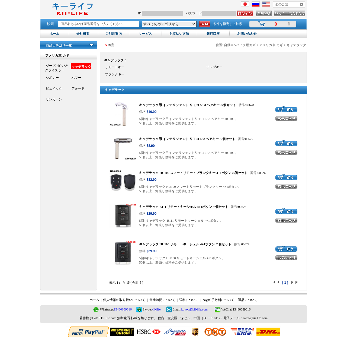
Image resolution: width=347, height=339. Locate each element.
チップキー (214, 67)
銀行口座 (213, 34)
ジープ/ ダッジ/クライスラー (56, 68)
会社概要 (82, 34)
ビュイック (53, 88)
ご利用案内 (113, 34)
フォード (78, 88)
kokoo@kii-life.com (194, 309)
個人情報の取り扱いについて (124, 300)
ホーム (54, 34)
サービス (145, 34)
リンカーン (53, 99)
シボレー (52, 78)
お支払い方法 (179, 34)
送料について (189, 300)
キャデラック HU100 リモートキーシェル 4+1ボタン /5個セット (185, 244)
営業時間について (162, 300)
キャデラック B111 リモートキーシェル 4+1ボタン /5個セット (183, 207)
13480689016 (123, 309)
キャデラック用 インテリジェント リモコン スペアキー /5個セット (187, 105)
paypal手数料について (218, 300)
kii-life (156, 309)
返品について (248, 300)
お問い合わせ (247, 34)
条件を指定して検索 (227, 24)
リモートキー (114, 67)
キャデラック (81, 67)
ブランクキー (114, 74)
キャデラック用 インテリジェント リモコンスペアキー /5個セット (187, 139)
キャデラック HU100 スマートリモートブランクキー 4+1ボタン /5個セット (193, 173)
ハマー (76, 78)
